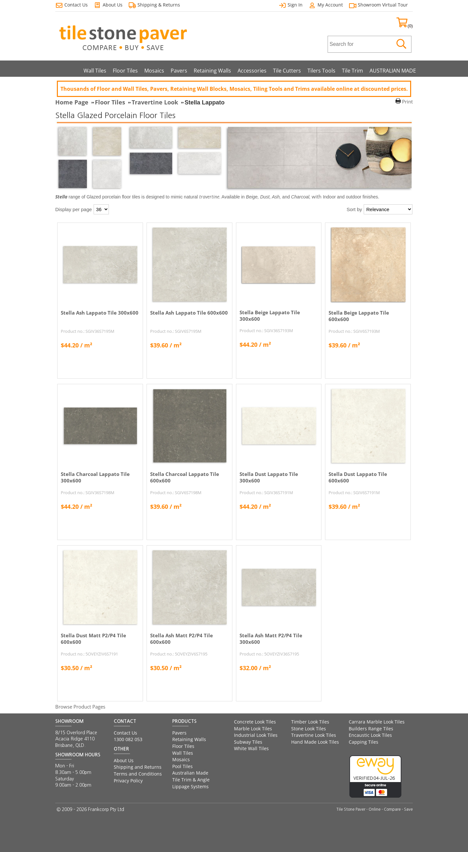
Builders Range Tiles (371, 728)
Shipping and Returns (138, 767)
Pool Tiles (182, 766)
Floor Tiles (125, 70)
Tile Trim (352, 70)
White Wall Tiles (251, 748)
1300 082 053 (128, 739)
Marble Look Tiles (253, 728)
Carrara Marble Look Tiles (377, 722)
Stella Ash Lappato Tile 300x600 (99, 312)
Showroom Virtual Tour (383, 5)
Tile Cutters (287, 70)
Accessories (252, 70)
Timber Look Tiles (310, 722)
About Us (124, 760)
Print (407, 101)
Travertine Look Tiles (313, 735)
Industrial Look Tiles (256, 735)
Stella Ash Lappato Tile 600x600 (189, 312)
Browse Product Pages (80, 706)
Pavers (179, 70)
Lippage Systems (190, 786)
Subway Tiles (248, 742)
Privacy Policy (128, 781)
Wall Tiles (95, 70)
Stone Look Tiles (308, 728)
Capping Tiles (363, 742)
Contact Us (125, 733)
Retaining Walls (212, 70)
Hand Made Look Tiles (315, 742)
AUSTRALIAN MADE (393, 70)
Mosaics (154, 70)
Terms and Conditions (138, 774)
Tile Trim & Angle (191, 780)
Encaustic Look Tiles (370, 735)
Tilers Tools (321, 70)
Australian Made (190, 773)
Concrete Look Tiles (255, 722)
